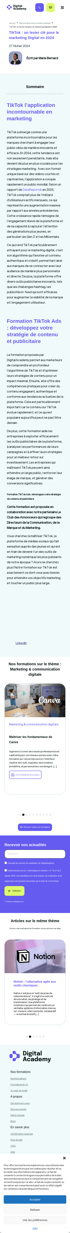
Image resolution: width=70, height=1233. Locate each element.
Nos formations (18, 1078)
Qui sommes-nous (20, 1103)
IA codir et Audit (18, 1090)
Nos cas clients (18, 1109)
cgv (12, 1152)
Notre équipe (17, 1115)
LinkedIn (21, 643)
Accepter (35, 1199)
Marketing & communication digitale (35, 23)
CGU (35, 1228)
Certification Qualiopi (21, 1133)
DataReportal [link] (32, 189)
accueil (12, 23)
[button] (64, 1158)
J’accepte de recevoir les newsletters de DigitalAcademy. (31, 863)
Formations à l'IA (19, 1084)
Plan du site (16, 1139)
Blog (12, 1121)
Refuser (35, 1209)
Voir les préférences (35, 1220)
